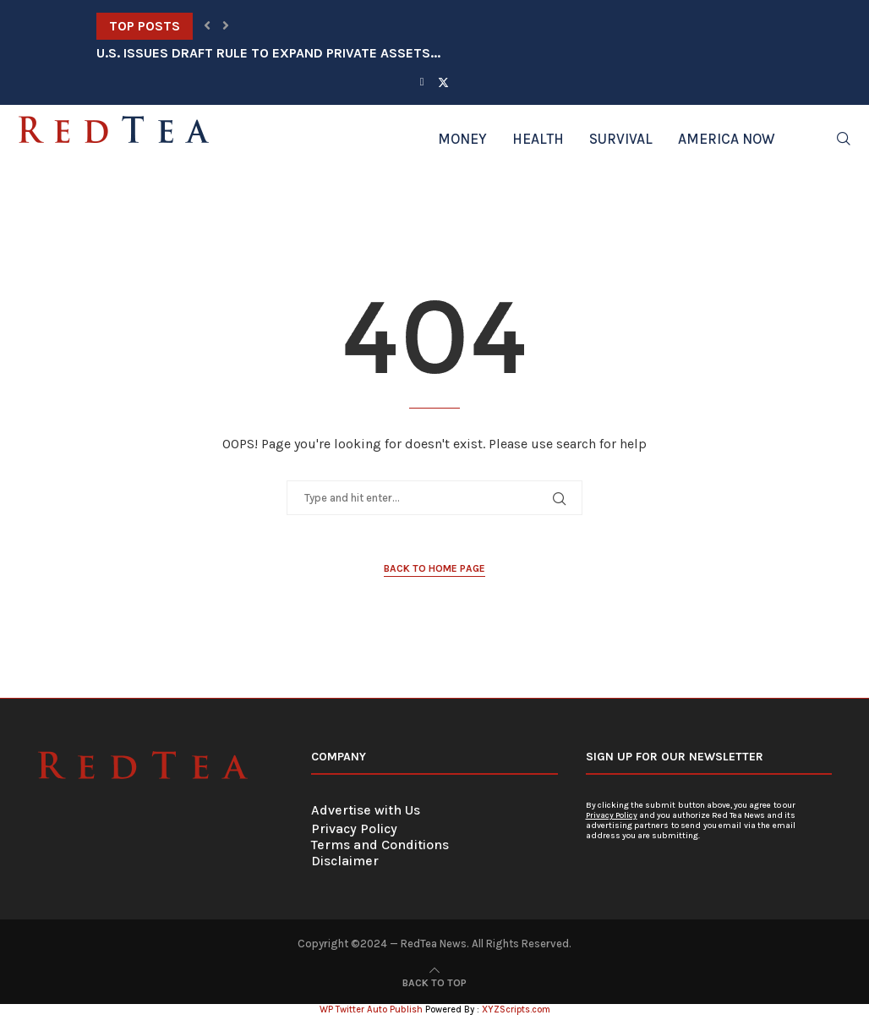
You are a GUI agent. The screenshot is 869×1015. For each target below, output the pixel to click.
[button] (207, 26)
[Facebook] (422, 81)
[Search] (843, 139)
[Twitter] (443, 82)
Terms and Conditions (380, 845)
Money (462, 138)
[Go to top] (434, 982)
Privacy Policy (354, 828)
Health (538, 138)
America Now (726, 138)
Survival (621, 138)
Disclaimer (345, 861)
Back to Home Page (434, 568)
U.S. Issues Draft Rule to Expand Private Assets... (268, 53)
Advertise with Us (365, 810)
